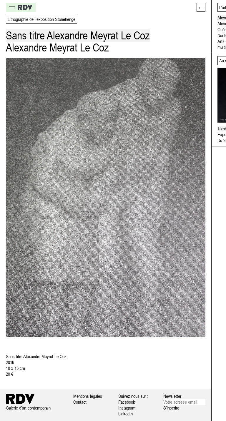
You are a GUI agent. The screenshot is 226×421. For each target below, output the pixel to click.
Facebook (126, 402)
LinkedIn (125, 413)
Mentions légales (87, 396)
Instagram (126, 407)
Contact (80, 402)
